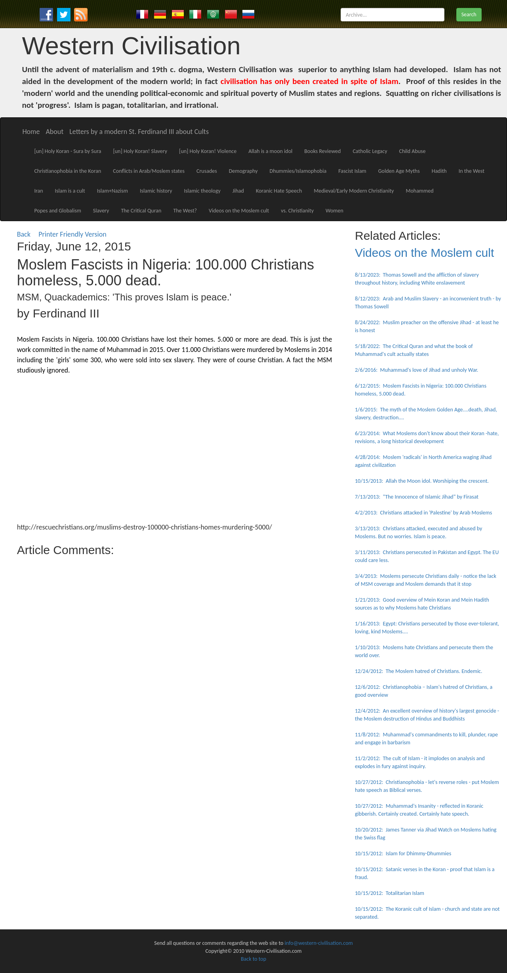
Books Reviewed (322, 151)
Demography (243, 171)
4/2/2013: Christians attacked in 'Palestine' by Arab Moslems (423, 512)
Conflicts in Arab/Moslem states (149, 171)
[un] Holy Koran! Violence (207, 151)
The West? (185, 210)
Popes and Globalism (57, 210)
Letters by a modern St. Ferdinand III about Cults (139, 131)
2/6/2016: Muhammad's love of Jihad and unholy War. (416, 370)
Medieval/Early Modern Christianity (354, 190)
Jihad (238, 190)
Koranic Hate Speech (279, 190)
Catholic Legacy (370, 151)
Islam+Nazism (112, 190)
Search (469, 14)
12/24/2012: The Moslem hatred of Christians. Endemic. (418, 671)
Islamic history (156, 190)
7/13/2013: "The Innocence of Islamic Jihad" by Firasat (416, 496)
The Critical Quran (141, 210)
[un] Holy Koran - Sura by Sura (67, 151)
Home (31, 131)
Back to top (253, 959)
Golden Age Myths (399, 171)
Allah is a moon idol (270, 151)
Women (334, 210)
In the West (471, 171)
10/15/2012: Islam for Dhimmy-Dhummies (403, 853)
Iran (38, 190)
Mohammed (419, 190)
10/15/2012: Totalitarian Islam (389, 893)
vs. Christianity (297, 210)
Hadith (439, 171)
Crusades (206, 171)
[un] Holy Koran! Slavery (140, 151)
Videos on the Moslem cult (239, 210)
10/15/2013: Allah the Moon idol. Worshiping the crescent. (422, 481)
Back (23, 234)
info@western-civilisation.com (319, 943)
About (54, 131)
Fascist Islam (352, 171)
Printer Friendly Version (74, 234)
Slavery (101, 210)
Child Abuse (412, 151)
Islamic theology (202, 190)
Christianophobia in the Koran (67, 171)
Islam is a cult (70, 190)
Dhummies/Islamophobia (298, 171)
